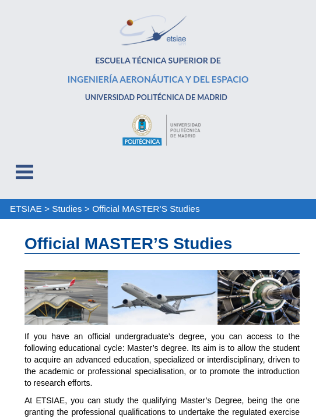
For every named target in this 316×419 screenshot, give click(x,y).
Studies (67, 209)
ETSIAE (26, 209)
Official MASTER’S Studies (145, 209)
